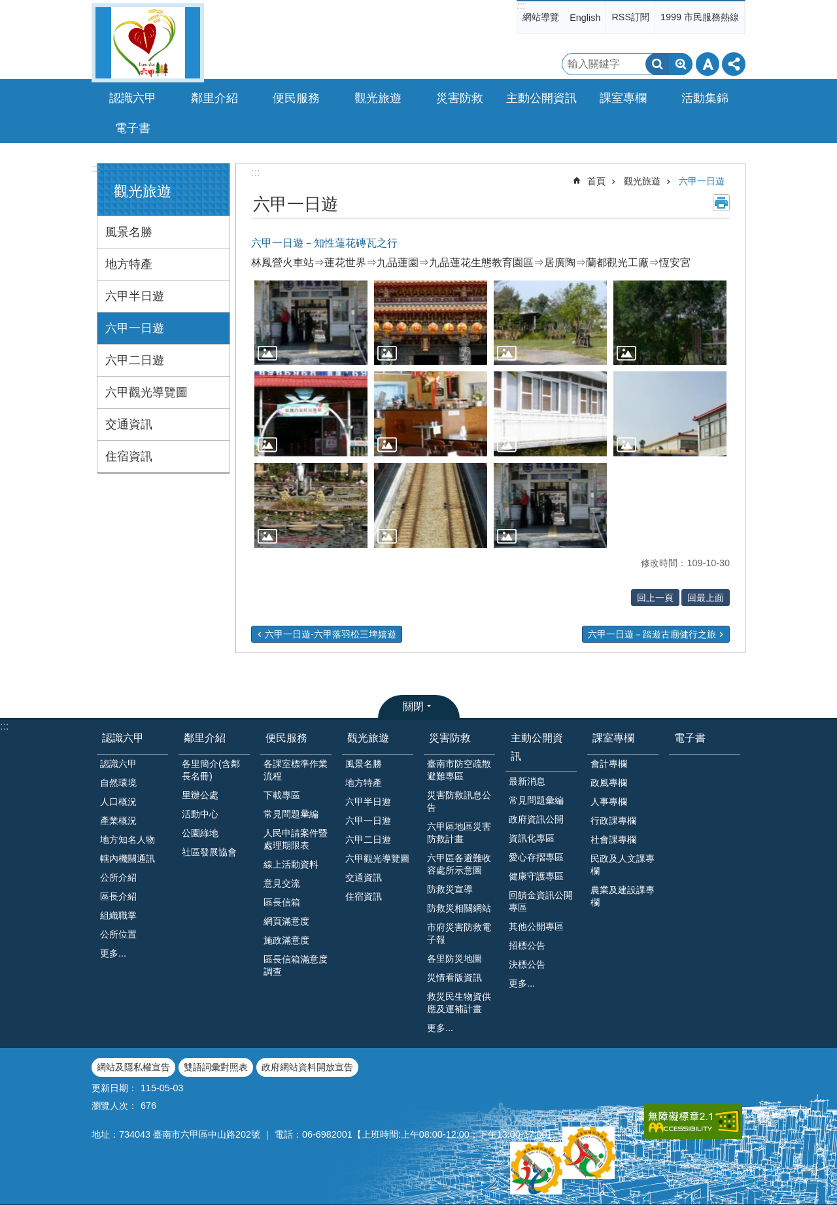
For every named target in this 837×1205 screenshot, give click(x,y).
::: (521, 5)
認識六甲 (123, 737)
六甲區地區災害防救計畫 (459, 832)
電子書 (132, 128)
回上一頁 (655, 597)
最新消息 (527, 781)
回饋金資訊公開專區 (541, 901)
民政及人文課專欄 (622, 864)
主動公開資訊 (537, 746)
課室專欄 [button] (623, 98)
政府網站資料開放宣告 (307, 1067)
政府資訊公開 (536, 819)
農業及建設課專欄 (622, 896)
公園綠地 (200, 833)
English (585, 17)
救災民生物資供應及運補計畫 (459, 1002)
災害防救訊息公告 (459, 801)
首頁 (596, 181)
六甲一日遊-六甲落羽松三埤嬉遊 (330, 634)
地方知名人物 (127, 839)
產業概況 (118, 820)
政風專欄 (608, 782)
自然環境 (118, 782)
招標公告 (527, 945)
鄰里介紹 (205, 737)
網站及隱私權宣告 (133, 1067)
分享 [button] (733, 64)
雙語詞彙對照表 (216, 1067)
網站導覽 (540, 17)
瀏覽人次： (114, 1105)
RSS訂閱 (630, 17)
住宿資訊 (128, 456)
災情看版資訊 (454, 977)
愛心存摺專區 (536, 857)
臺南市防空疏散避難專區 (459, 769)
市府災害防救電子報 (459, 933)
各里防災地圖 (454, 958)
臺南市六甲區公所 (148, 42)
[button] (310, 322)
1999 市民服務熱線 (699, 17)
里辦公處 (200, 795)
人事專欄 (608, 801)
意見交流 (282, 883)
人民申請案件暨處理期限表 (296, 839)
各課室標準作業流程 (296, 769)
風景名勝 (128, 232)
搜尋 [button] (657, 64)
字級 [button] (707, 64)
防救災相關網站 (459, 908)
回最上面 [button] (705, 597)
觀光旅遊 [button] (377, 98)
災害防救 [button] (459, 98)
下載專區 (282, 795)
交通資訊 (128, 424)
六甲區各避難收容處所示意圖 (459, 864)
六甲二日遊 (134, 360)
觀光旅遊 (142, 191)
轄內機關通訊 (127, 858)
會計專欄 (608, 763)
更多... (113, 953)
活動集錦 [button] (704, 98)
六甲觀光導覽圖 (146, 392)
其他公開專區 (536, 926)
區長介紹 (118, 896)
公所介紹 (118, 877)
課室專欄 (613, 737)
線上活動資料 (291, 864)
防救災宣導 (450, 889)
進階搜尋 (680, 64)
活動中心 (200, 814)
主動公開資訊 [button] (541, 98)
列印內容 (721, 202)
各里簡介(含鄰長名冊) (211, 769)
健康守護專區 (536, 876)
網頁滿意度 (286, 921)
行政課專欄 (613, 820)
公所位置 (118, 934)
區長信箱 (282, 902)
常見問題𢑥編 (291, 814)
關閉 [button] (413, 706)
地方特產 (128, 264)
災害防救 (450, 737)
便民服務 (286, 737)
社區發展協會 (209, 852)
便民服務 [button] (296, 98)
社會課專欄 (613, 839)
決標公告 (527, 964)
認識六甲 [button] (132, 98)
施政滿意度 (286, 940)
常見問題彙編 (536, 800)
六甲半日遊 (134, 296)
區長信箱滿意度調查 (296, 965)
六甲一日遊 (134, 328)
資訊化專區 (532, 838)
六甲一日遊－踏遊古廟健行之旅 (652, 634)
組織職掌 (118, 915)
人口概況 (118, 801)
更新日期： (114, 1088)
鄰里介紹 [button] (214, 98)
